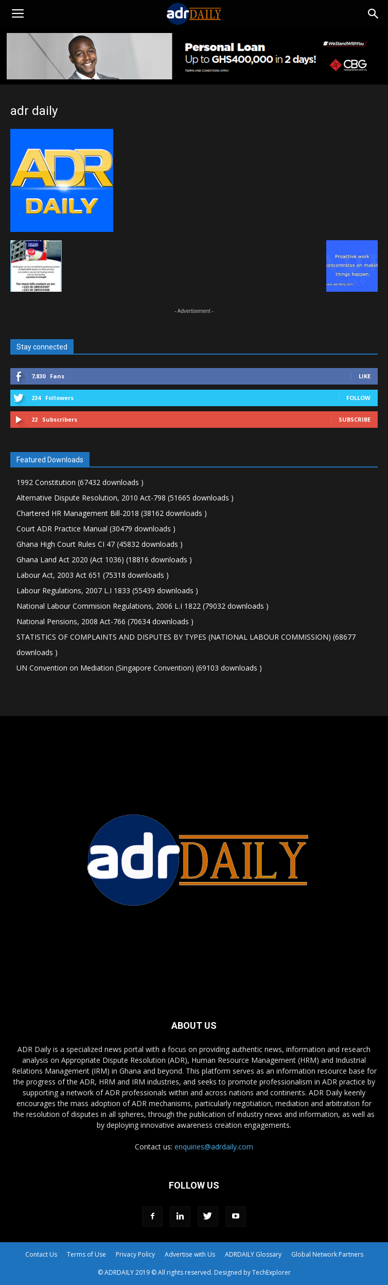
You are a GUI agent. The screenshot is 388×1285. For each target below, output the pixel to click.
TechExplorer (271, 1272)
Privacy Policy (135, 1254)
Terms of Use (86, 1254)
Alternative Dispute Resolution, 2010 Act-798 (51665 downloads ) (125, 498)
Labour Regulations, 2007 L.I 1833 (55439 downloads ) (107, 590)
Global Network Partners (327, 1254)
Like (365, 376)
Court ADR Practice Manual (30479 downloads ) (95, 528)
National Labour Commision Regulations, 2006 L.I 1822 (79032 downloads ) (142, 606)
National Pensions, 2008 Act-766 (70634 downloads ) (104, 621)
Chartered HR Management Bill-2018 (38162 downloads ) (111, 513)
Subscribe (355, 419)
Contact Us (41, 1254)
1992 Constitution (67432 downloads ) (80, 482)
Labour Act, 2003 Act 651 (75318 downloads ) (92, 575)
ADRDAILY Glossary (253, 1254)
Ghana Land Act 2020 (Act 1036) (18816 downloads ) (104, 559)
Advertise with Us (190, 1254)
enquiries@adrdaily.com (213, 1147)
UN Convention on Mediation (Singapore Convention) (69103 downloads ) (139, 668)
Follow (358, 398)
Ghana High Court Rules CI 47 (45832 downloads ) (99, 544)
